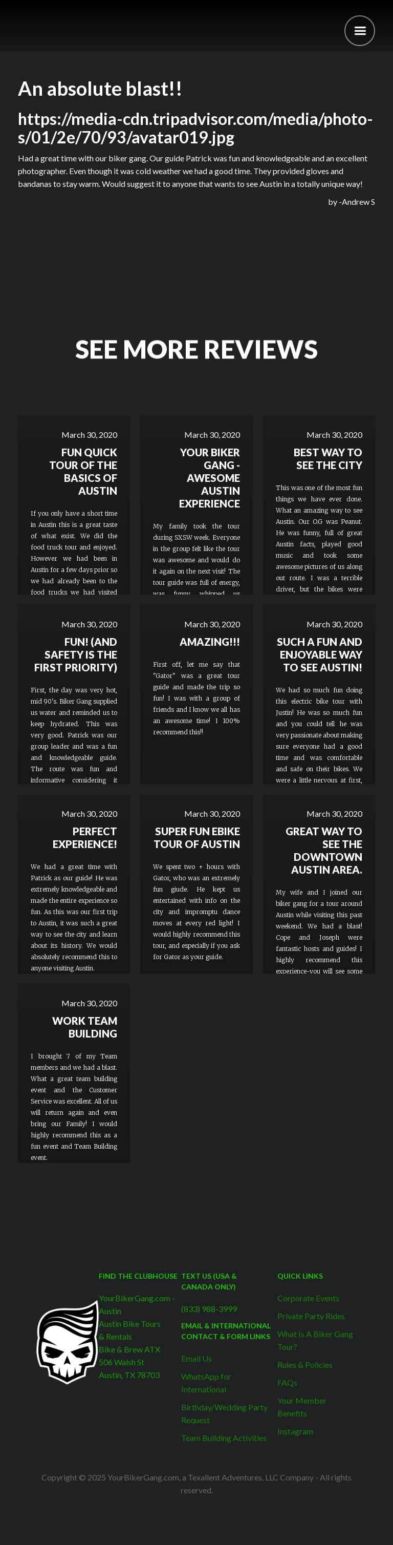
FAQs (287, 1382)
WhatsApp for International (206, 1382)
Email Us (196, 1358)
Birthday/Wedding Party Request (224, 1413)
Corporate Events (308, 1298)
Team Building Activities (224, 1438)
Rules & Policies (305, 1364)
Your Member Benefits (301, 1406)
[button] (359, 30)
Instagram (295, 1431)
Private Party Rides (311, 1316)
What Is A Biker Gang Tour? (315, 1340)
